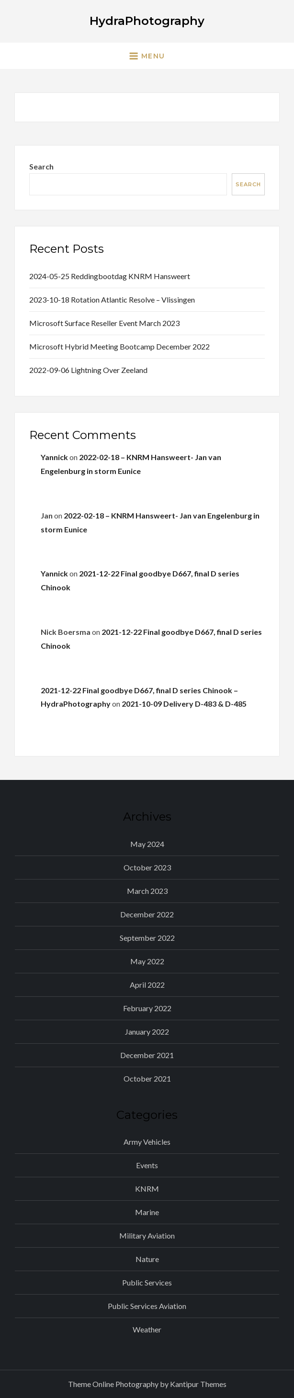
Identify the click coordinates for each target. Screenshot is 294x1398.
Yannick (54, 457)
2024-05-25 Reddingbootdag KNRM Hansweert (109, 276)
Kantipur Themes (198, 1383)
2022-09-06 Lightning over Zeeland (88, 369)
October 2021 (147, 1078)
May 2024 (147, 843)
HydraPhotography (147, 21)
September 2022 (147, 937)
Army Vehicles (147, 1141)
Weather (147, 1329)
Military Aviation (147, 1235)
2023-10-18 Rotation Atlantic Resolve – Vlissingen (112, 299)
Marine (147, 1212)
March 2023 (147, 890)
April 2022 (147, 984)
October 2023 (147, 867)
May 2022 (147, 961)
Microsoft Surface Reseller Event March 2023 (104, 322)
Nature (147, 1258)
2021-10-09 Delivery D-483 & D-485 (184, 703)
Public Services (147, 1282)
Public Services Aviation (147, 1305)
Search (41, 166)
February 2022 (147, 1008)
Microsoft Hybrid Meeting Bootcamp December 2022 (119, 346)
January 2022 (147, 1031)
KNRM (147, 1188)
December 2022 (147, 914)
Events (147, 1165)
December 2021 (147, 1055)
